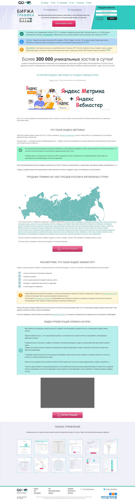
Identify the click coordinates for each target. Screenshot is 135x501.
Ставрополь (103, 224)
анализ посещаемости (68, 135)
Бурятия (32, 233)
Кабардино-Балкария (73, 224)
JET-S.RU (29, 40)
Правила (50, 493)
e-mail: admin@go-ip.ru (88, 488)
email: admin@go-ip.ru (51, 9)
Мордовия (75, 229)
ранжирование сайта (110, 295)
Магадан (74, 233)
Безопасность (71, 490)
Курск (78, 227)
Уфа (65, 225)
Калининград (35, 229)
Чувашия (82, 229)
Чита (38, 233)
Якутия (49, 224)
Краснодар (101, 225)
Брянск (97, 227)
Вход (89, 2)
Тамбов (27, 229)
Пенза (68, 229)
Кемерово (107, 231)
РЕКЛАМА (104, 34)
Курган (41, 231)
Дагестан (42, 224)
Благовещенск (45, 233)
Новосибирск (89, 222)
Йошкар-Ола (98, 229)
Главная (45, 2)
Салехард (29, 224)
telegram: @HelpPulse (76, 9)
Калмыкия (112, 224)
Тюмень (21, 227)
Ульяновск (49, 227)
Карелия (65, 231)
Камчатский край (98, 233)
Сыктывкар (49, 231)
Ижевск (35, 227)
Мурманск (57, 231)
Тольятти (28, 227)
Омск (43, 225)
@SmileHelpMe (48, 35)
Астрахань (22, 225)
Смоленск (110, 227)
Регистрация (63, 2)
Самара (48, 225)
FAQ (72, 2)
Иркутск (56, 227)
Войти (112, 18)
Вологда (72, 231)
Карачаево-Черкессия (90, 224)
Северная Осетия (59, 224)
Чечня (20, 235)
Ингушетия (109, 233)
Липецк (87, 227)
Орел (82, 227)
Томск (101, 231)
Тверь (55, 229)
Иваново (107, 229)
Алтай (114, 231)
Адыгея (29, 225)
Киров (28, 231)
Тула (92, 227)
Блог (54, 2)
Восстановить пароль (54, 490)
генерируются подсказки (43, 299)
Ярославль (27, 235)
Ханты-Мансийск (91, 231)
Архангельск (80, 231)
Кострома (21, 231)
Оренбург (90, 229)
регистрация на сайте (64, 23)
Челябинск (36, 225)
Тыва (20, 233)
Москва (68, 222)
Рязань (20, 229)
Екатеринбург (100, 222)
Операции (70, 488)
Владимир (62, 229)
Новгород (49, 229)
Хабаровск (64, 227)
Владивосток (66, 233)
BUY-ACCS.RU (30, 48)
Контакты (81, 2)
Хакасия (26, 233)
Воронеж (85, 225)
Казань (36, 224)
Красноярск (71, 225)
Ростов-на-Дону (57, 225)
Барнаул (41, 227)
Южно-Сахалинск (84, 233)
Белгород (71, 227)
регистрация (69, 250)
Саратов (109, 225)
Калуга (103, 227)
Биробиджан (56, 233)
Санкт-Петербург (78, 222)
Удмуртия (34, 231)
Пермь (79, 225)
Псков (42, 229)
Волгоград (93, 225)
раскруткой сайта (59, 316)
